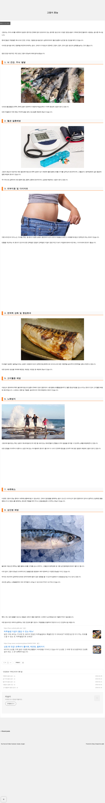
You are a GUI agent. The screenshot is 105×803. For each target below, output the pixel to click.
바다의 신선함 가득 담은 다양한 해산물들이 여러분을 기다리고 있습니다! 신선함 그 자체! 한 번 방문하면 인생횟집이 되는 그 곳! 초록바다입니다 (45, 651)
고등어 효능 (52, 12)
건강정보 (6, 672)
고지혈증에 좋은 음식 (9, 687)
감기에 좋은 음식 (8, 679)
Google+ (23, 744)
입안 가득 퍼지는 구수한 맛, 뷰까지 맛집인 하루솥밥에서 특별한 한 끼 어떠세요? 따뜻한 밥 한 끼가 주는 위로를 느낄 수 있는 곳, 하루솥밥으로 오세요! (45, 635)
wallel (102, 744)
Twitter (9, 744)
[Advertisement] (52, 259)
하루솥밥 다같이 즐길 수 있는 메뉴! (18, 631)
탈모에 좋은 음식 (8, 682)
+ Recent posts (5, 731)
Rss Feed (3, 744)
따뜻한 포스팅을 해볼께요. (13, 699)
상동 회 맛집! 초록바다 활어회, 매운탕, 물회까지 (24, 647)
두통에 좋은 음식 (8, 676)
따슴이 (8, 696)
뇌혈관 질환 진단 (8, 684)
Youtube (18, 744)
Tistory (93, 744)
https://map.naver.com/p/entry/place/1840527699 (20, 643)
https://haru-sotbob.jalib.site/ (13, 628)
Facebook (13, 744)
